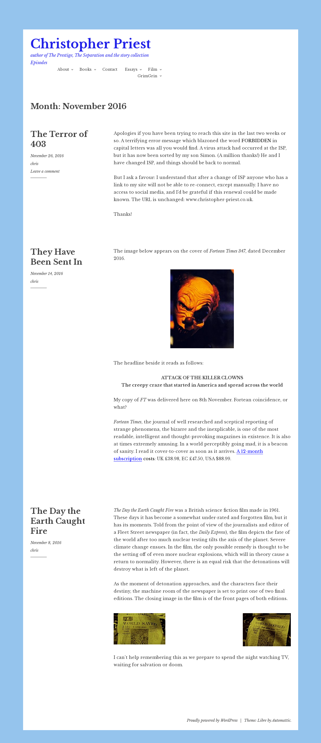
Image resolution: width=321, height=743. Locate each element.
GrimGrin (147, 76)
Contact (109, 69)
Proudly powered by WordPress (212, 720)
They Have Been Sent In (56, 257)
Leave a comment (45, 171)
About (63, 69)
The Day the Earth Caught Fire (57, 521)
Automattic (281, 720)
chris (34, 163)
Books (86, 69)
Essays (131, 69)
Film (152, 69)
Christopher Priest (90, 44)
